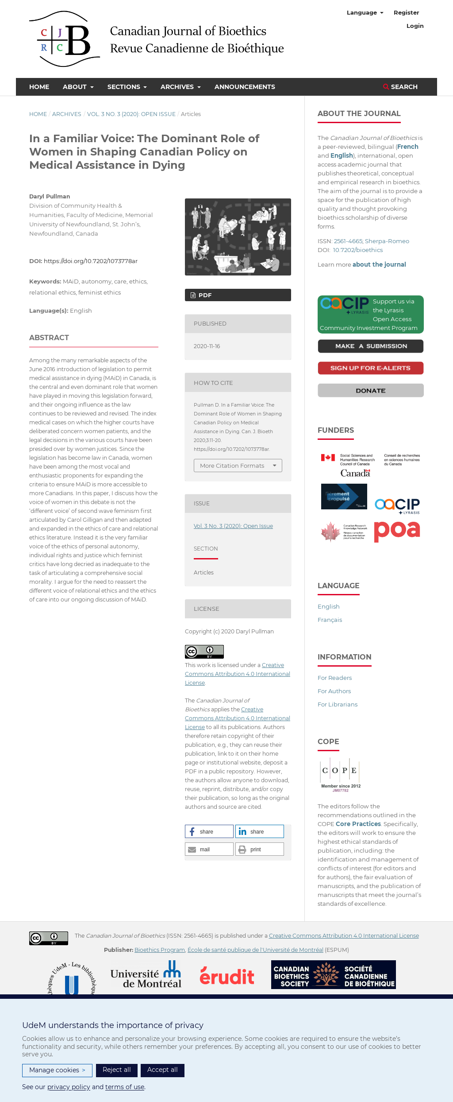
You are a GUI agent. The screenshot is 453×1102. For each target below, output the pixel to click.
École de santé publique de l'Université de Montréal (255, 950)
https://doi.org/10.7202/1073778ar (91, 260)
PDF (204, 295)
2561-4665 (348, 240)
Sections (124, 87)
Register (406, 12)
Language (363, 12)
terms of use (124, 1087)
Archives (178, 87)
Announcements (245, 87)
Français (330, 619)
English (329, 606)
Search (400, 87)
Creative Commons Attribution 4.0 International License (237, 674)
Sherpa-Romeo (387, 240)
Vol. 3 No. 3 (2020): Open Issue (131, 114)
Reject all (117, 1070)
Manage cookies (57, 1070)
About (75, 87)
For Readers (335, 677)
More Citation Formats (232, 465)
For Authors (334, 691)
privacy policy (68, 1087)
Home (39, 87)
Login (415, 25)
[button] (209, 831)
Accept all (162, 1070)
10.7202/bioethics (358, 249)
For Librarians (337, 704)
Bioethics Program (159, 950)
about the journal (379, 264)
